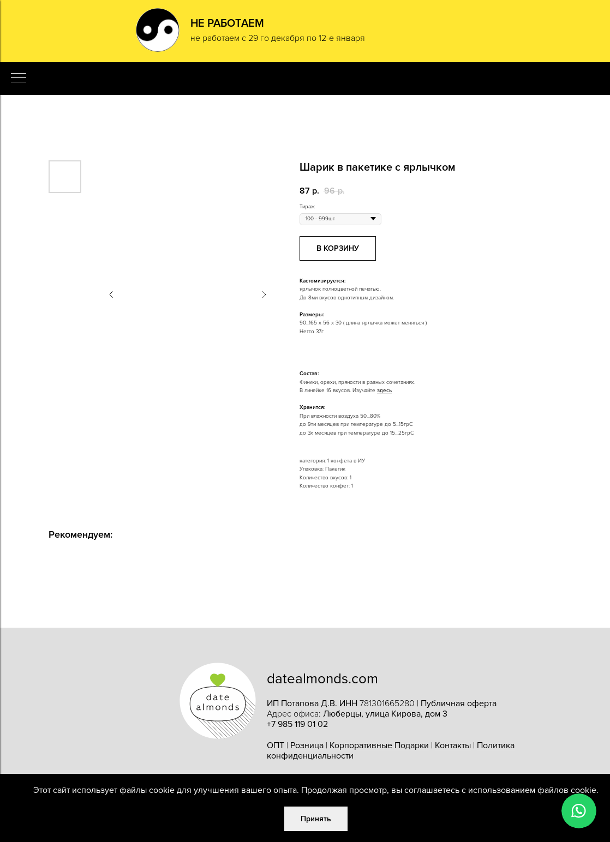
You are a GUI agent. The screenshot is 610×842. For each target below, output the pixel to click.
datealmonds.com (322, 679)
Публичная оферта (459, 703)
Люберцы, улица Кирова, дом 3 (385, 713)
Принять (316, 818)
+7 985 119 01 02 (297, 724)
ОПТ (275, 745)
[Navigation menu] (18, 78)
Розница (307, 745)
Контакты (453, 745)
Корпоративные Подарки (379, 745)
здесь (384, 390)
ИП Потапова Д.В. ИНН (313, 703)
